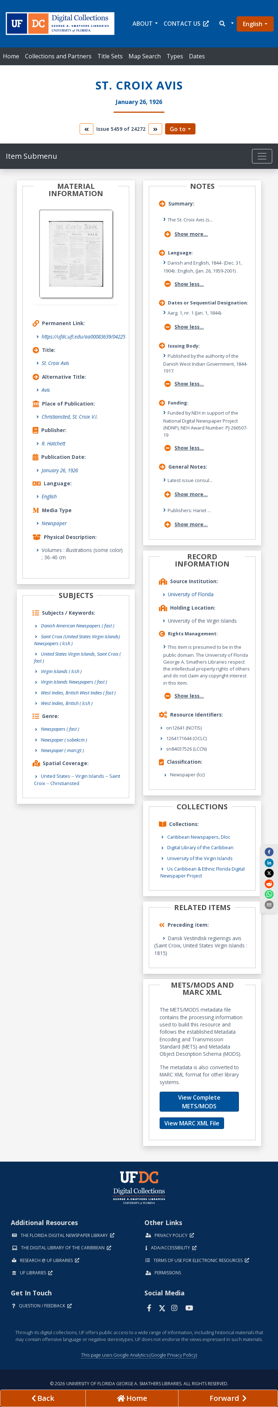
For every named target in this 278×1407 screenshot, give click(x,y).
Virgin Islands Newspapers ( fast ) (74, 681)
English (252, 24)
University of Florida (191, 594)
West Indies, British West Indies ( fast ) (78, 692)
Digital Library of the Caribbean (200, 847)
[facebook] (269, 851)
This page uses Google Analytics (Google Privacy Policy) (139, 1355)
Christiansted (64, 783)
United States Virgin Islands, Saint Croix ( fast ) (77, 657)
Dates (197, 56)
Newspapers (60, 729)
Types (175, 56)
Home (11, 56)
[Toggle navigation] (262, 156)
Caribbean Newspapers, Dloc (198, 837)
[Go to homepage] (131, 1398)
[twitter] (269, 873)
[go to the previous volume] (86, 128)
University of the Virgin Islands (200, 858)
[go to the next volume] (155, 128)
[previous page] (43, 1398)
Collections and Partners (58, 56)
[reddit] (269, 883)
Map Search (145, 56)
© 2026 (139, 1384)
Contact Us (186, 24)
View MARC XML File (191, 1123)
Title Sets (110, 56)
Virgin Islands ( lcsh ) (61, 671)
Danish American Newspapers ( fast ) (77, 625)
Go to (178, 129)
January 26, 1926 (60, 470)
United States (55, 776)
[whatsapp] (269, 894)
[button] (226, 23)
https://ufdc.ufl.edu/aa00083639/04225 (83, 336)
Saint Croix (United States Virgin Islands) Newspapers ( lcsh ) (77, 640)
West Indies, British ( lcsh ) (67, 703)
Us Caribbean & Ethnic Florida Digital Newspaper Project (202, 872)
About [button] (142, 24)
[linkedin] (269, 862)
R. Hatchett (53, 443)
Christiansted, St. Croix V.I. (70, 416)
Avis (46, 389)
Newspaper (54, 523)
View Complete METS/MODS (199, 1101)
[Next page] (228, 1398)
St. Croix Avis (55, 363)
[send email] (269, 904)
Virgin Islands (89, 776)
